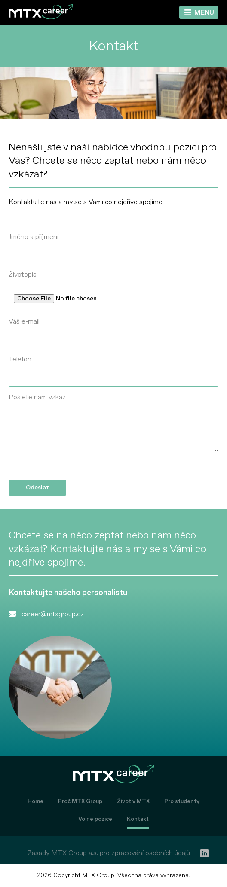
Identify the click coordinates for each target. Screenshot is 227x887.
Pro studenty (181, 801)
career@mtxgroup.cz (52, 614)
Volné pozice (95, 819)
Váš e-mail (24, 321)
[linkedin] (204, 853)
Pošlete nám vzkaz (37, 397)
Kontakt (138, 819)
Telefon (20, 359)
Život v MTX (133, 801)
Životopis (23, 274)
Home (35, 801)
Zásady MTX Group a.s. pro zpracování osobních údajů (109, 853)
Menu (204, 12)
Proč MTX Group (80, 801)
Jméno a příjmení (33, 236)
